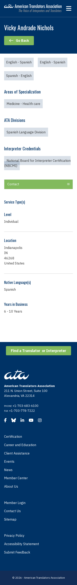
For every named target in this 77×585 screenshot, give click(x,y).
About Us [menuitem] (11, 486)
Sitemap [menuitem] (10, 519)
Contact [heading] (13, 184)
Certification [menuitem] (13, 436)
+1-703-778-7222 (22, 411)
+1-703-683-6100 (25, 406)
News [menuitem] (8, 470)
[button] (68, 184)
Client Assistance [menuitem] (17, 453)
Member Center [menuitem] (16, 478)
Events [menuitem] (9, 461)
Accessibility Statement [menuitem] (21, 544)
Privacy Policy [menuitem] (14, 535)
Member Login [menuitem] (14, 503)
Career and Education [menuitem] (20, 445)
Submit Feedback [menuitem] (17, 552)
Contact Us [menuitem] (12, 511)
